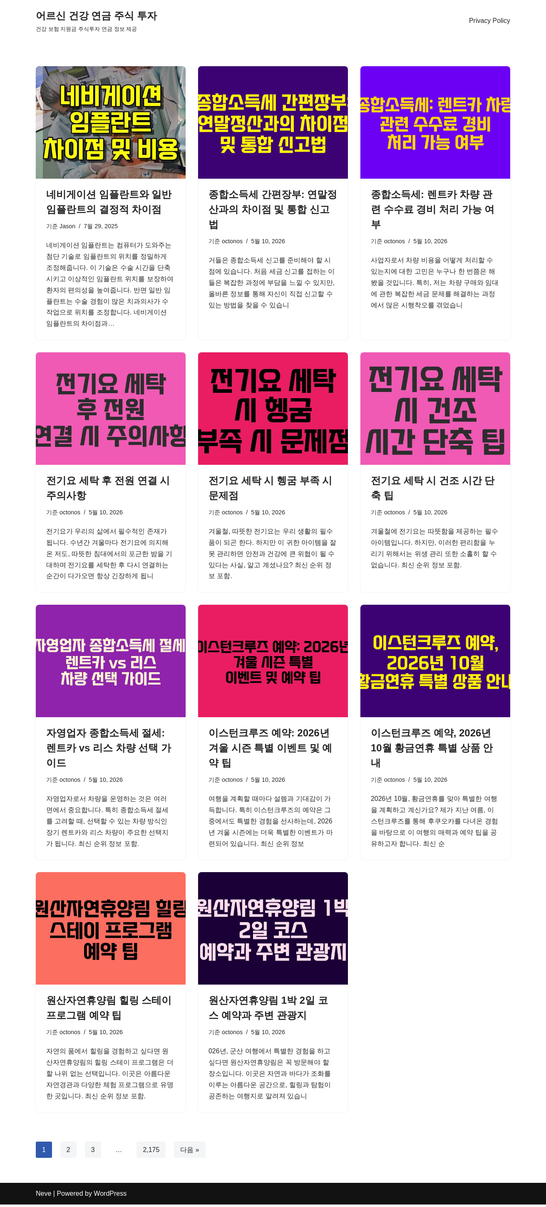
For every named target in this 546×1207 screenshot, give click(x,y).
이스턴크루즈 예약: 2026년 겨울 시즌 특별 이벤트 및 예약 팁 (270, 749)
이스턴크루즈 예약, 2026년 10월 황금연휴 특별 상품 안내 (432, 749)
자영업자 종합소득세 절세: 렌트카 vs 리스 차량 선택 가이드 (108, 749)
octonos (232, 241)
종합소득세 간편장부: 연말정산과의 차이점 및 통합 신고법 (272, 209)
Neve (43, 1196)
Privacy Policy (489, 20)
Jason (67, 226)
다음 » (190, 1152)
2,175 (151, 1152)
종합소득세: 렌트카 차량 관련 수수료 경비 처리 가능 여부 (432, 209)
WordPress (110, 1196)
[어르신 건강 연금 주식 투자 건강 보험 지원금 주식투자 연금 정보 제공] (96, 20)
